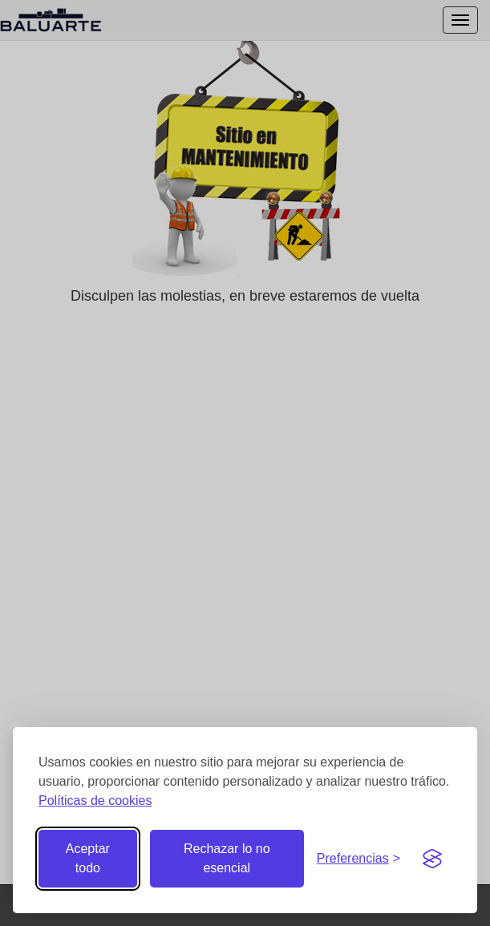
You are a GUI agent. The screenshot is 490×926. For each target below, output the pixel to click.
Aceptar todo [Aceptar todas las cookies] (88, 858)
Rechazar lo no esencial (227, 858)
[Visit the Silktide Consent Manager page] (432, 858)
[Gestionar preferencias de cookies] (358, 859)
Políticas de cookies (95, 800)
